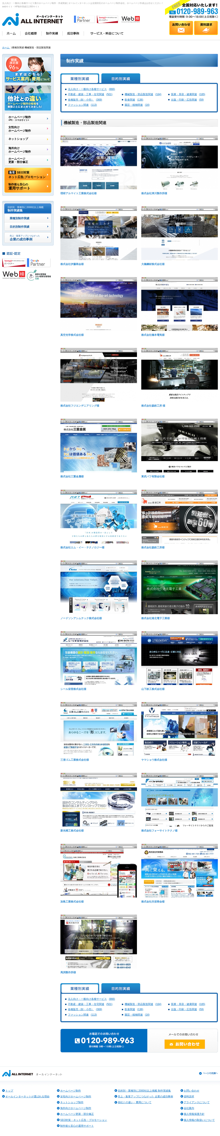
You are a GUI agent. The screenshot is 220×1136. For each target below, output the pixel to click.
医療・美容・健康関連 (188, 94)
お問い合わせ (191, 1090)
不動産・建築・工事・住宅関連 (90, 94)
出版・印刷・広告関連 (187, 99)
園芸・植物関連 (137, 104)
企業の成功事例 (25, 238)
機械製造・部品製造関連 (143, 94)
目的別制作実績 (19, 227)
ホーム (6, 47)
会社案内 (189, 1108)
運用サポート (19, 186)
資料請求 (189, 1096)
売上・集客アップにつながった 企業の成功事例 (145, 1096)
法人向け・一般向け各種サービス (91, 89)
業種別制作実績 (19, 218)
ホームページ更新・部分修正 (18, 160)
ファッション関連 (82, 104)
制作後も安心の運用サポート (77, 1125)
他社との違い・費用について (134, 1102)
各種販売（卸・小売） (85, 99)
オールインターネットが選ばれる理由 (27, 1096)
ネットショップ (18, 139)
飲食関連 (134, 99)
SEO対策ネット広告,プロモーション (27, 174)
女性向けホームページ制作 (19, 129)
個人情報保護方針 (194, 1113)
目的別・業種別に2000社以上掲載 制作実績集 (144, 1090)
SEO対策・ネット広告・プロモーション (83, 1120)
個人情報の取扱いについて (199, 1120)
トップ (9, 1090)
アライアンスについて (197, 1102)
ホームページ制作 (19, 118)
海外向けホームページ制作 (19, 150)
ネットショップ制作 (71, 1102)
